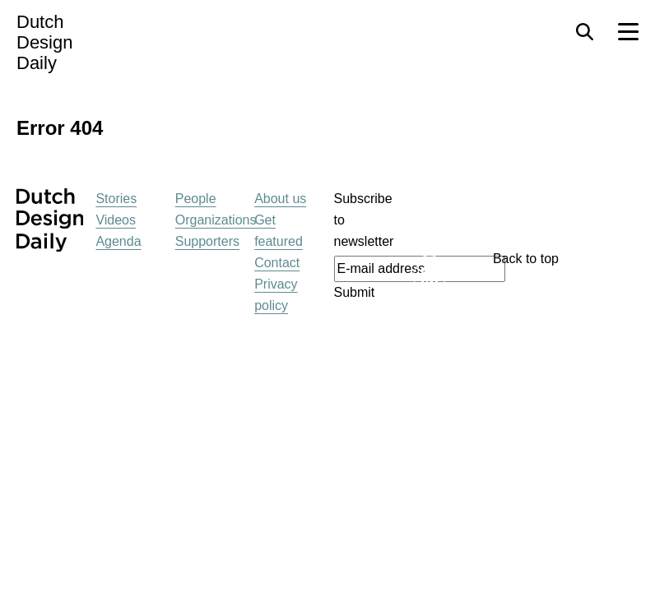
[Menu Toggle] (628, 31)
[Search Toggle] (584, 31)
